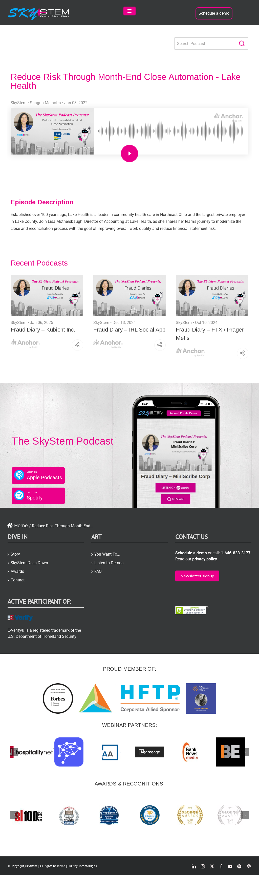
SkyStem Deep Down (29, 562)
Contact (18, 580)
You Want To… (107, 554)
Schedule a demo (214, 13)
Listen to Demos (108, 562)
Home (17, 525)
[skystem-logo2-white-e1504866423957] (39, 8)
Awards (17, 571)
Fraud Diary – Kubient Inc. (43, 329)
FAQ (98, 571)
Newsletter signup (197, 576)
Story (15, 554)
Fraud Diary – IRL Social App (129, 329)
